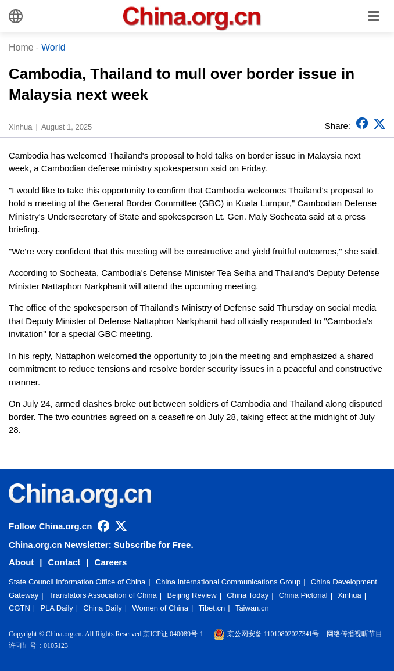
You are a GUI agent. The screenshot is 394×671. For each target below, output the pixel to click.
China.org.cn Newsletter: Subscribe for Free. (101, 544)
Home (21, 47)
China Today (247, 595)
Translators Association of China (103, 595)
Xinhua (349, 595)
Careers (111, 562)
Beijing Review (191, 595)
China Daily (102, 608)
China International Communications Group (228, 581)
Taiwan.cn (252, 608)
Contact (64, 562)
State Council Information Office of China (77, 581)
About (21, 562)
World (53, 47)
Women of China (160, 608)
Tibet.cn (212, 608)
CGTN (19, 608)
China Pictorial (303, 595)
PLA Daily (56, 608)
